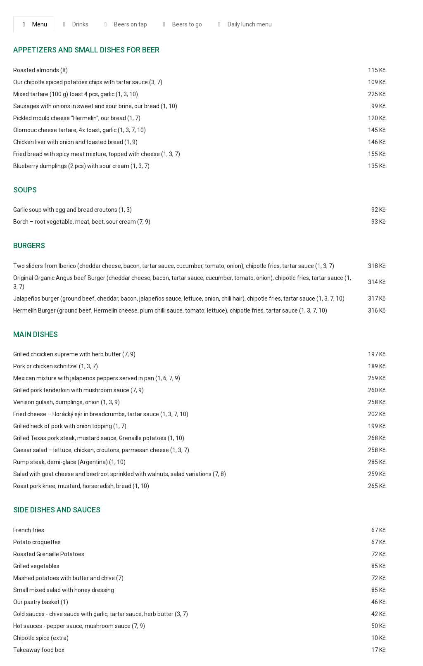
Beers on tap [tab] (124, 24)
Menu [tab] (33, 24)
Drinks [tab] (75, 24)
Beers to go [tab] (181, 24)
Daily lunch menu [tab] (244, 24)
